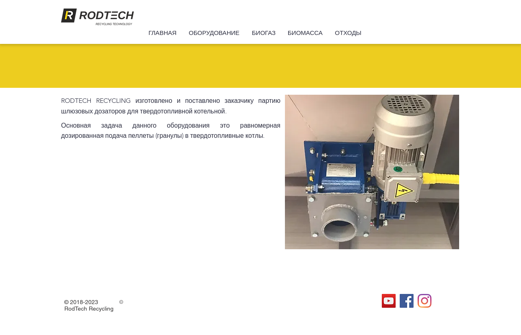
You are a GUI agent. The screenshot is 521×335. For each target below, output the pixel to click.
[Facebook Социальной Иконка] (407, 301)
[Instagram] (424, 301)
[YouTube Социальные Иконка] (389, 301)
